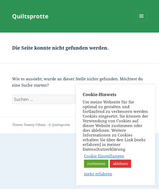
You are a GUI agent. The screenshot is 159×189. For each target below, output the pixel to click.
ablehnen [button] (120, 163)
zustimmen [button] (96, 163)
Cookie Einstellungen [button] (104, 156)
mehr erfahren (98, 173)
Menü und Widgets (141, 21)
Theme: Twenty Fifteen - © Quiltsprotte (41, 125)
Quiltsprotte (30, 16)
